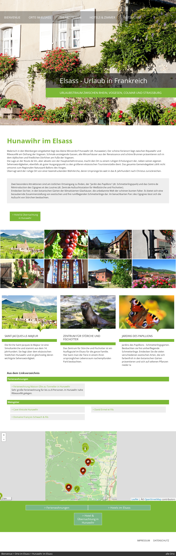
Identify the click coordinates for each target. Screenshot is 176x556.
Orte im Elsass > (23, 553)
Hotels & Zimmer (102, 17)
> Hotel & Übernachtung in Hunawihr (25, 216)
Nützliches (132, 17)
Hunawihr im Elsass (42, 553)
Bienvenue (12, 17)
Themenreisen (70, 17)
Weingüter (13, 402)
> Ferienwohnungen (56, 507)
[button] (92, 462)
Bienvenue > (7, 553)
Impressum (143, 540)
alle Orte (170, 553)
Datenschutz (161, 540)
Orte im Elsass (40, 17)
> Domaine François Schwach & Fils (30, 417)
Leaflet (135, 499)
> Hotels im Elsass (119, 507)
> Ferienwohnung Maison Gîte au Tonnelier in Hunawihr (41, 386)
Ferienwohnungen (18, 379)
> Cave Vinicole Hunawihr (25, 409)
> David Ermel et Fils (103, 409)
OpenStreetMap (153, 499)
